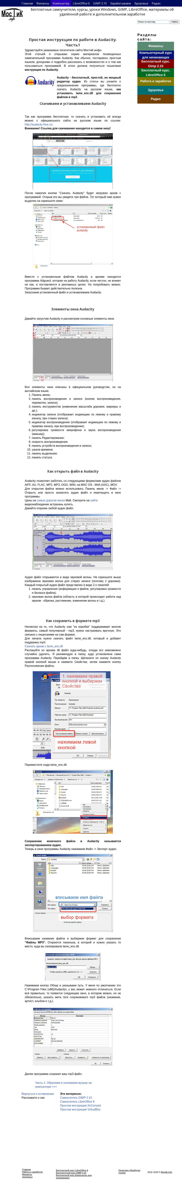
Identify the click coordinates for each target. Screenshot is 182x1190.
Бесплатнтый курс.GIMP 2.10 (71, 1173)
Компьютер (61, 3)
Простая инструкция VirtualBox (80, 1109)
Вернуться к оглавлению (38, 1093)
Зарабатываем (120, 3)
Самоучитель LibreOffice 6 (77, 1101)
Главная (27, 3)
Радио (156, 3)
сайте (94, 500)
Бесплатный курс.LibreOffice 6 (72, 1170)
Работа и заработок (32, 1172)
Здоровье (141, 3)
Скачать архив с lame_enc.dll (44, 646)
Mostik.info (166, 1172)
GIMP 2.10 (100, 3)
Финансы (42, 3)
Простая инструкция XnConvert (80, 1105)
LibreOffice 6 (81, 3)
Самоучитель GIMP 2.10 (76, 1097)
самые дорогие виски (51, 500)
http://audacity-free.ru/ (38, 124)
